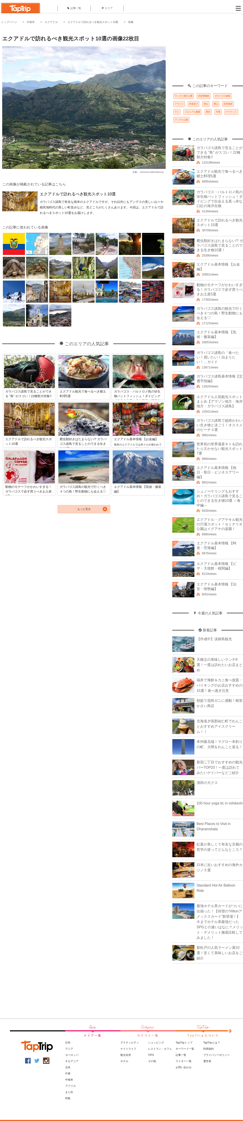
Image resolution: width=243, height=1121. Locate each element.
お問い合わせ (184, 1067)
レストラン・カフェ (160, 1048)
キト (177, 112)
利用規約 (208, 1048)
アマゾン (179, 104)
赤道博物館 (203, 96)
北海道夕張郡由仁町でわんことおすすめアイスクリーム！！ (220, 726)
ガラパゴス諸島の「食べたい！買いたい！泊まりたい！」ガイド (218, 357)
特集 (67, 1098)
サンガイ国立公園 (183, 96)
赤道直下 (193, 104)
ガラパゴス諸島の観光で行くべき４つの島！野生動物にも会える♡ (220, 313)
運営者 (207, 1061)
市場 (218, 112)
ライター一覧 (184, 1061)
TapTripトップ (184, 1042)
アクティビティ (129, 1042)
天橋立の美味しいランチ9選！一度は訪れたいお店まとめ (220, 665)
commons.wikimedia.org (151, 172)
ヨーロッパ (71, 1055)
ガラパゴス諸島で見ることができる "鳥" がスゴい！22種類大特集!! (220, 152)
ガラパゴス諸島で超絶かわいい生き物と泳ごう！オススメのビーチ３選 (220, 425)
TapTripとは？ (211, 1042)
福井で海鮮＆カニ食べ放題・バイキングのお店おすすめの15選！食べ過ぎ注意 (220, 685)
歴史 (208, 112)
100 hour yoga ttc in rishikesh (220, 803)
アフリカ (70, 1085)
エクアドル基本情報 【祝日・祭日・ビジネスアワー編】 (218, 472)
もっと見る (84, 509)
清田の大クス (207, 783)
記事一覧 (74, 8)
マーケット (231, 112)
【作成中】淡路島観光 (214, 639)
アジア (69, 1048)
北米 (67, 1067)
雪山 (216, 104)
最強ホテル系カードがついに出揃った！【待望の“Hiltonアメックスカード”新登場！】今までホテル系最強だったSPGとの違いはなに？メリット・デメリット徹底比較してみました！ (220, 922)
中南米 (31, 22)
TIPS (151, 1055)
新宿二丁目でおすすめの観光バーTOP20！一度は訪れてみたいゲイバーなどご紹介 (220, 767)
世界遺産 (228, 104)
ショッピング (156, 1042)
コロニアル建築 (192, 112)
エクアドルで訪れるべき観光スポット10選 (93, 22)
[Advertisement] (207, 56)
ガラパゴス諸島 (222, 96)
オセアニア (71, 1061)
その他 (152, 1061)
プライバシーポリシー (216, 1055)
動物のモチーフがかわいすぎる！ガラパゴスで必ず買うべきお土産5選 (220, 289)
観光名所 (125, 1055)
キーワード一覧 (185, 1048)
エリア (107, 8)
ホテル (124, 1061)
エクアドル (51, 22)
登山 (206, 104)
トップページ (9, 22)
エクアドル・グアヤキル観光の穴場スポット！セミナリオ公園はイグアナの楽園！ (220, 524)
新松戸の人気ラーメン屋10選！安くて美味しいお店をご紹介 (220, 953)
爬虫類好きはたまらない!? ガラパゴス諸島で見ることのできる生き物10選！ (220, 245)
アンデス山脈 (181, 120)
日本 (67, 1042)
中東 (67, 1073)
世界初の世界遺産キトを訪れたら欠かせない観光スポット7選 (220, 448)
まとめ (69, 1092)
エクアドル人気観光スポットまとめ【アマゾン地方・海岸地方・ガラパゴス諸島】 (220, 401)
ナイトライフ (128, 1048)
